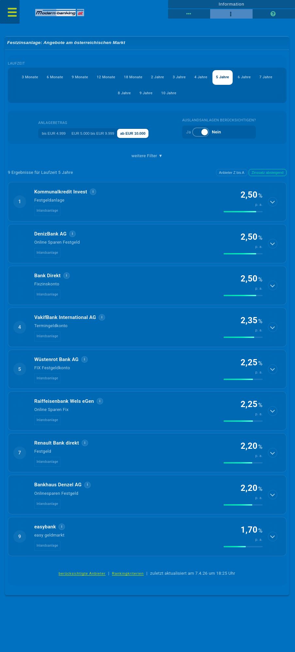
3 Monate (27, 77)
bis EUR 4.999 (48, 133)
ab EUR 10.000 (147, 133)
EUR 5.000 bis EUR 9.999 (97, 133)
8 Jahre (145, 93)
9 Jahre (173, 93)
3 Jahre (213, 77)
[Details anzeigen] (273, 202)
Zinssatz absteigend (268, 173)
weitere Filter (147, 157)
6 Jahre (91, 93)
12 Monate (122, 77)
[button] (147, 202)
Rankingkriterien (128, 575)
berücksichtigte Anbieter (82, 575)
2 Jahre (186, 77)
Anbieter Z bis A (231, 173)
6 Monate (59, 77)
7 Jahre (118, 93)
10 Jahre (201, 93)
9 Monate (90, 77)
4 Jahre (241, 77)
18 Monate (155, 77)
